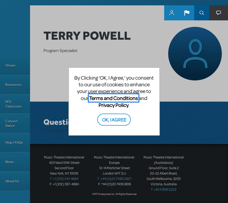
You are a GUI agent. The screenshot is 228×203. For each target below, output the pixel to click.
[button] (186, 12)
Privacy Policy (113, 105)
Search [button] (201, 12)
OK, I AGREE (114, 119)
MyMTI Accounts (171, 12)
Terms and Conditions (113, 98)
